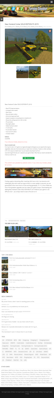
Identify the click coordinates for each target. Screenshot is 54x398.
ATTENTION (9, 340)
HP (50, 348)
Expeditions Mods (40, 376)
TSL (21, 360)
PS (34, 357)
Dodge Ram (5, 346)
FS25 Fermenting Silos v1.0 (17, 280)
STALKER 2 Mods (35, 374)
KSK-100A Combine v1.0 (35, 239)
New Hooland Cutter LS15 (11, 239)
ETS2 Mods (19, 376)
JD (33, 351)
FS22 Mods (46, 372)
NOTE (16, 357)
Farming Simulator (15, 346)
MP (50, 354)
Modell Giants (43, 354)
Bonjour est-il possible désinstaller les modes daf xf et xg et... (20, 327)
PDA (21, 357)
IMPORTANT (8, 351)
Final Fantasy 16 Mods (11, 385)
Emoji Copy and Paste (11, 378)
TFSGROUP (9, 360)
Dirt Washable (47, 343)
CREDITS (13, 343)
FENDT (11, 348)
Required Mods (45, 357)
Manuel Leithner (18, 354)
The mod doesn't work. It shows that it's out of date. (17, 332)
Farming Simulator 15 (27, 346)
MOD (36, 354)
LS (7, 354)
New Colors (22, 220)
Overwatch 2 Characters (30, 383)
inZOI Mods (4, 370)
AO (3, 340)
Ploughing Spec (28, 357)
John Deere (39, 351)
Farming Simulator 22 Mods (22, 392)
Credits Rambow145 (31, 343)
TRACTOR (15, 360)
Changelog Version (44, 340)
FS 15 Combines (33, 242)
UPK (25, 360)
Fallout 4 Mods (17, 383)
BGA (20, 340)
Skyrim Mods (41, 383)
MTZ (3, 357)
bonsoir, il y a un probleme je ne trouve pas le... (15, 306)
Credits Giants (20, 343)
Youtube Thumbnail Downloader (28, 378)
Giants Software (43, 348)
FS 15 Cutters (8, 19)
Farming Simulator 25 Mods (8, 392)
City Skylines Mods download (39, 370)
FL (16, 348)
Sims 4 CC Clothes (28, 376)
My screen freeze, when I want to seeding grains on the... (18, 301)
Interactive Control (23, 351)
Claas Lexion (5, 343)
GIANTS (27, 348)
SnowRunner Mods (27, 372)
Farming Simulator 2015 (11, 147)
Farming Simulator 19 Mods (36, 392)
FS (19, 348)
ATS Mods (18, 374)
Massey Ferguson (28, 354)
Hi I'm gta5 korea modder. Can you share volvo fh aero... (18, 322)
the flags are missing (8, 317)
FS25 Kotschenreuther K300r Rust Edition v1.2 (23, 265)
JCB (30, 351)
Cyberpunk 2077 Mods (8, 374)
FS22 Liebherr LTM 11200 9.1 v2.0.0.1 (20, 273)
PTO (38, 357)
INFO (15, 351)
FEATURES (5, 348)
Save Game (44, 374)
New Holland (10, 357)
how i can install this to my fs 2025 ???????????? (16, 311)
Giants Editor (34, 348)
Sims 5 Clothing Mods (27, 381)
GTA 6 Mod (25, 374)
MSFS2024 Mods (14, 370)
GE (22, 348)
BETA (15, 340)
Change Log (26, 340)
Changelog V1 (34, 340)
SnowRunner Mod (25, 370)
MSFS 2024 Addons (25, 385)
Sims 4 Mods (38, 372)
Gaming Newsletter (44, 378)
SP (3, 360)
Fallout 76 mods (10, 376)
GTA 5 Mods (8, 383)
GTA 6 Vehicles (17, 372)
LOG (3, 354)
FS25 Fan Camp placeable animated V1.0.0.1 (22, 258)
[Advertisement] (28, 91)
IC (2, 351)
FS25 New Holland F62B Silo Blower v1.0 (21, 287)
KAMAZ (46, 351)
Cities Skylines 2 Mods (13, 381)
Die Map (40, 343)
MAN (11, 354)
